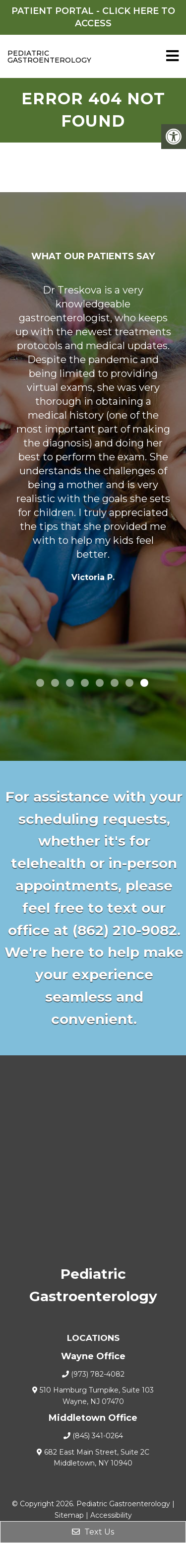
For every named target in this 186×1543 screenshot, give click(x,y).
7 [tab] (129, 683)
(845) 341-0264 (97, 1435)
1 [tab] (40, 683)
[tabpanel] (93, 436)
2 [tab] (55, 683)
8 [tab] (144, 683)
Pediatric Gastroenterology (27, 57)
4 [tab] (85, 683)
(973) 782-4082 (97, 1374)
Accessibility (111, 1515)
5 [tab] (100, 683)
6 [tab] (115, 683)
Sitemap (69, 1515)
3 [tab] (70, 683)
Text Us (93, 1532)
